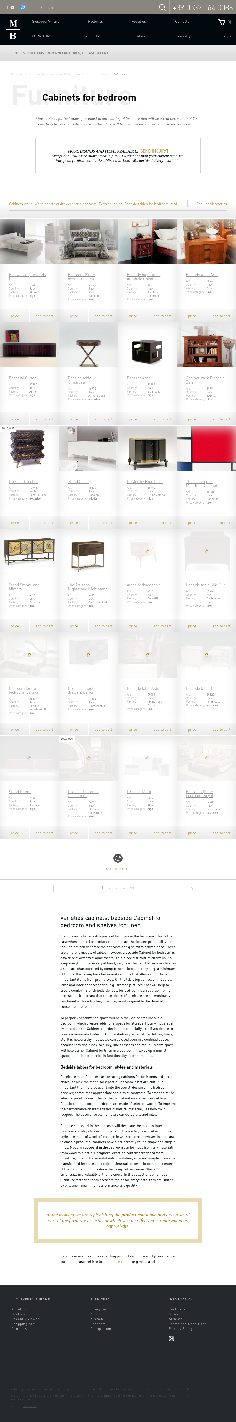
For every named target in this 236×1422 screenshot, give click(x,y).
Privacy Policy (181, 1328)
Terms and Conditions (188, 1324)
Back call (20, 1314)
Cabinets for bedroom (96, 74)
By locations (50, 74)
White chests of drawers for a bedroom (66, 203)
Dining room (100, 1328)
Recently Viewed (26, 1319)
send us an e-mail (117, 1261)
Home (15, 74)
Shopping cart (24, 1324)
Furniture (42, 35)
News (173, 1314)
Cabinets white (20, 203)
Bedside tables (110, 203)
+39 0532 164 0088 (203, 7)
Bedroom (70, 74)
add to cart (44, 315)
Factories (95, 21)
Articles (175, 1319)
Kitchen (96, 1319)
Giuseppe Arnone (45, 21)
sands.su (30, 1406)
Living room (100, 1309)
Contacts (182, 21)
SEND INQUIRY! (154, 151)
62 (132, 887)
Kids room (99, 1314)
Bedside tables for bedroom (146, 203)
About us (139, 21)
